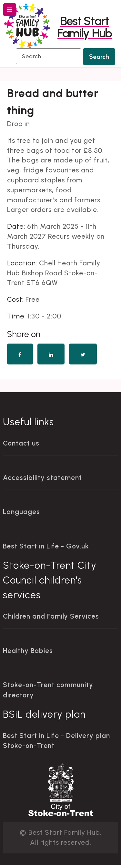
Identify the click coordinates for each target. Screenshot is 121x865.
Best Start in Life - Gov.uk (46, 546)
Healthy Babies (28, 651)
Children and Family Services (51, 616)
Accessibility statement (42, 478)
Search (99, 56)
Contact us (21, 443)
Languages (21, 512)
